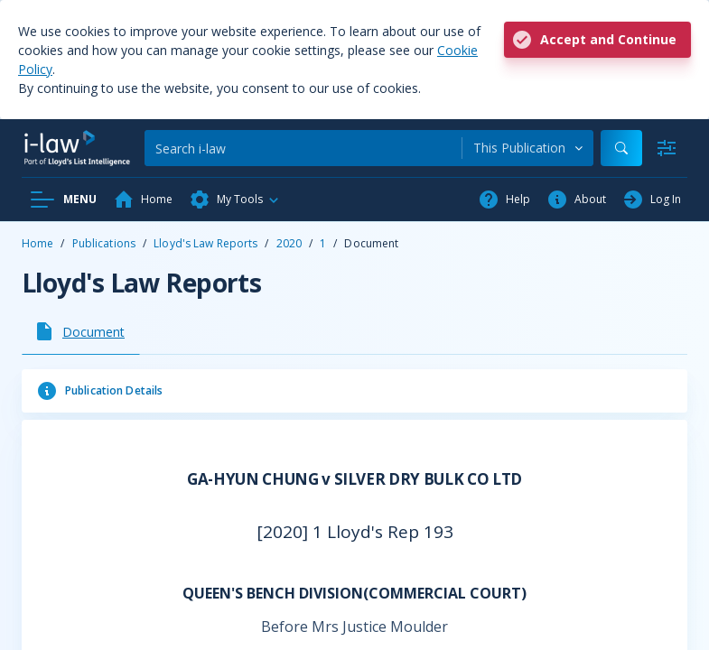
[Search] (303, 148)
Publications (103, 243)
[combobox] (527, 148)
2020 (289, 243)
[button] (234, 199)
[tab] (81, 331)
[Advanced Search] (666, 148)
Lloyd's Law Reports (205, 243)
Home (37, 243)
